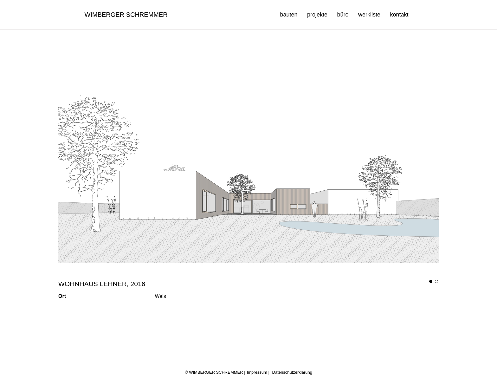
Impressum (257, 372)
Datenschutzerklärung (292, 372)
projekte (317, 14)
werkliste (369, 14)
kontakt (399, 14)
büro (342, 14)
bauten (288, 14)
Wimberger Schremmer (126, 14)
